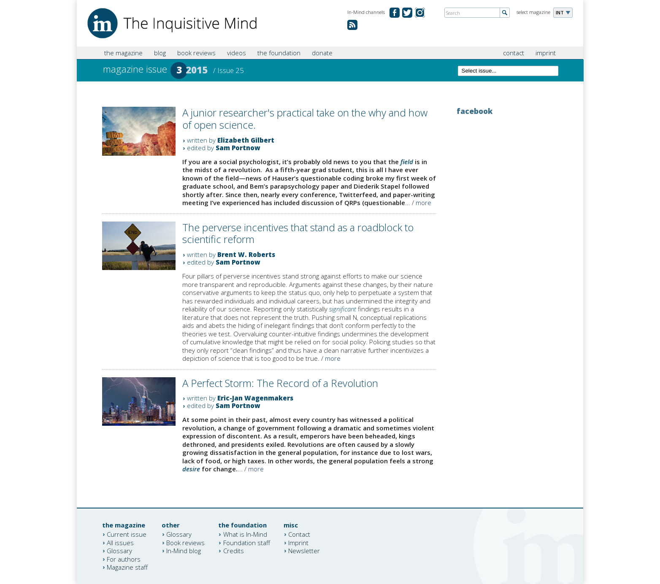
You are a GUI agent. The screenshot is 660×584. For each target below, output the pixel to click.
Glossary (119, 550)
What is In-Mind (245, 534)
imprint (546, 53)
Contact (299, 534)
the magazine (123, 53)
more (423, 202)
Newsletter (304, 550)
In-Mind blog (183, 550)
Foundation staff (246, 542)
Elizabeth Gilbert (245, 140)
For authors (124, 558)
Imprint (298, 542)
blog (160, 53)
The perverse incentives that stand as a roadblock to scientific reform (298, 233)
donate (322, 53)
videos (236, 53)
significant (342, 309)
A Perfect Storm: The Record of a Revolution (280, 383)
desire (191, 469)
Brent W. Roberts (246, 254)
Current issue (126, 534)
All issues (120, 542)
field (406, 161)
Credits (233, 550)
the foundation (278, 53)
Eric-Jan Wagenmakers (255, 398)
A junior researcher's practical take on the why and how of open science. (304, 118)
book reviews (196, 53)
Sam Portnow (238, 147)
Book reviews (185, 542)
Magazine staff (127, 567)
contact (513, 53)
